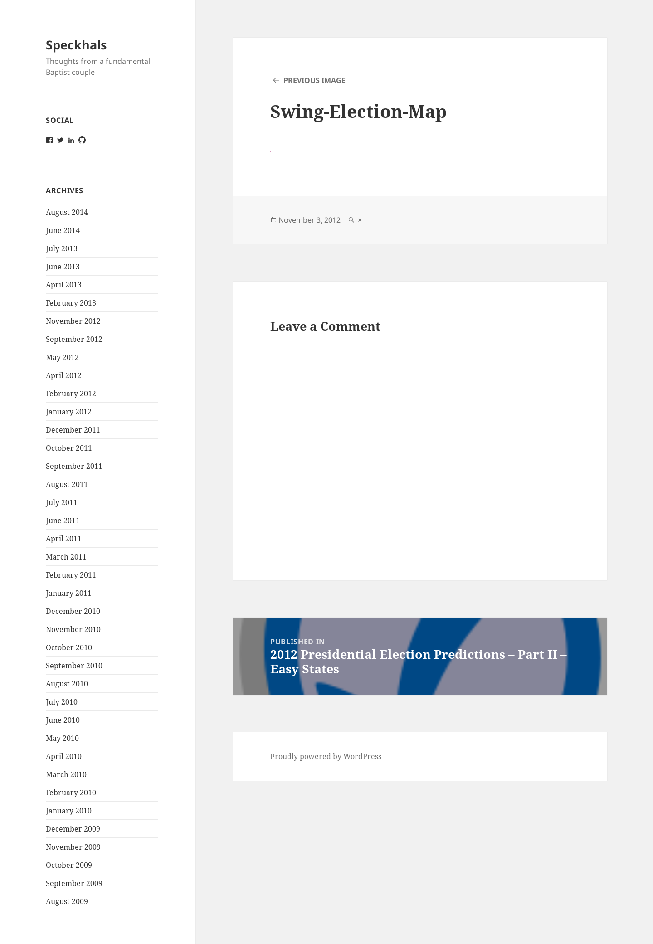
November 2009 (73, 847)
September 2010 (74, 666)
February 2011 (71, 575)
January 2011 (69, 593)
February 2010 (71, 793)
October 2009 (69, 865)
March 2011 (66, 557)
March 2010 (66, 774)
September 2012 (74, 339)
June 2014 (63, 230)
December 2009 (73, 829)
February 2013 (71, 303)
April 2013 (64, 285)
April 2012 (64, 375)
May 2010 (62, 738)
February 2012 (71, 394)
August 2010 (67, 684)
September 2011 (74, 466)
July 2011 (62, 502)
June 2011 (63, 521)
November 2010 (73, 629)
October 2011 (69, 448)
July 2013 (62, 248)
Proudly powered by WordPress (325, 756)
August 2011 (67, 484)
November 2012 (73, 321)
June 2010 (63, 720)
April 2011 (64, 539)
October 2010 (69, 647)
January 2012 (69, 412)
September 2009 (74, 883)
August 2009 (67, 901)
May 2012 (62, 357)
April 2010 (64, 756)
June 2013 (63, 267)
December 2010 (73, 611)
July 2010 (62, 702)
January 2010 (69, 811)
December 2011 (73, 430)
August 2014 (67, 212)
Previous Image (314, 80)
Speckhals (76, 44)
